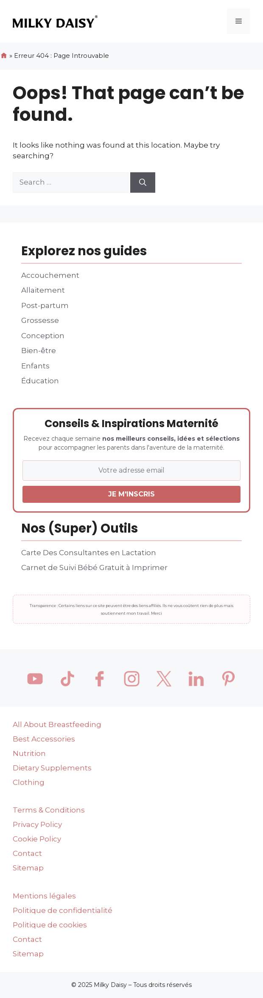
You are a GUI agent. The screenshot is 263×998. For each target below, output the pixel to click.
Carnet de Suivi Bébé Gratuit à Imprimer (94, 567)
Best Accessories (44, 739)
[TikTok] (67, 679)
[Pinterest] (228, 679)
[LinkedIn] (196, 679)
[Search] (142, 182)
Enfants (35, 366)
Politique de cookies (50, 925)
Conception (42, 335)
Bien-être (38, 350)
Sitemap (28, 868)
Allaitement (43, 290)
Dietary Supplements (52, 768)
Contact (27, 853)
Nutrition (29, 753)
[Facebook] (99, 679)
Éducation (40, 380)
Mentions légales (44, 896)
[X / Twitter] (163, 679)
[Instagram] (131, 679)
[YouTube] (35, 679)
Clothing (29, 782)
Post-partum (45, 305)
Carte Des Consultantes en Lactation (88, 552)
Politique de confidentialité (62, 910)
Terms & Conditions (49, 810)
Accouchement (50, 275)
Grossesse (40, 320)
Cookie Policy (37, 839)
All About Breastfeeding (57, 724)
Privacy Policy (37, 824)
